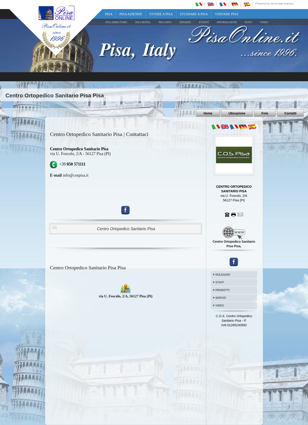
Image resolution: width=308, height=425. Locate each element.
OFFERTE (185, 22)
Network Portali (282, 3)
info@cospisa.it (69, 175)
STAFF (220, 282)
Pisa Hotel (143, 22)
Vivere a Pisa (161, 14)
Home (208, 113)
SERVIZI (221, 297)
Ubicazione (237, 113)
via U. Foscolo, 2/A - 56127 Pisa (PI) (80, 153)
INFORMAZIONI (227, 22)
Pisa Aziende (130, 14)
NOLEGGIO (223, 274)
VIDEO (264, 22)
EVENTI (204, 22)
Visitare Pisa (226, 14)
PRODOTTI (223, 290)
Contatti (290, 113)
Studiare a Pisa (194, 14)
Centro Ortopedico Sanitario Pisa (126, 229)
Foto (264, 113)
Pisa (109, 14)
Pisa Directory (116, 22)
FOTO (248, 22)
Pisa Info (165, 22)
